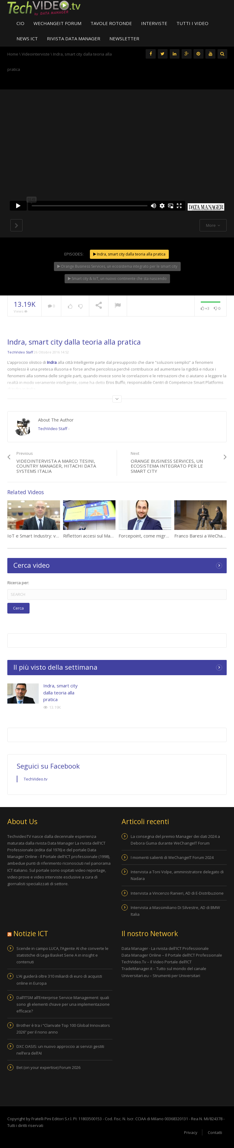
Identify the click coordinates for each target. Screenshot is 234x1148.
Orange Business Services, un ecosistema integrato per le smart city (117, 266)
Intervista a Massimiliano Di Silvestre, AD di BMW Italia (175, 911)
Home (12, 54)
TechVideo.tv (36, 779)
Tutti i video (192, 23)
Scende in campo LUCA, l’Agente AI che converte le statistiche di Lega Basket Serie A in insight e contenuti (62, 955)
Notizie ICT (30, 933)
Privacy (190, 1132)
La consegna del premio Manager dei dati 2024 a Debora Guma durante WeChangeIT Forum (175, 840)
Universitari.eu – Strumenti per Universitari (161, 975)
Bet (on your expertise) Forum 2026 (48, 1067)
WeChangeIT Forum (57, 23)
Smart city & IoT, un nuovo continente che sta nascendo (117, 278)
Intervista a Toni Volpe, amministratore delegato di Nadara (177, 875)
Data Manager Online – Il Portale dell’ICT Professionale (172, 955)
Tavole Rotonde (111, 23)
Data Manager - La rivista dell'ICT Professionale (165, 948)
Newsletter (124, 38)
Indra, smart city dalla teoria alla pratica (129, 254)
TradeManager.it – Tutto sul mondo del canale (164, 968)
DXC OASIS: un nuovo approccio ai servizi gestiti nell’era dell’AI (60, 1050)
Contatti (215, 1132)
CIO (20, 23)
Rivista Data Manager (73, 38)
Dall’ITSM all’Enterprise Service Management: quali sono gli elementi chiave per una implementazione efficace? (63, 1004)
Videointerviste (36, 54)
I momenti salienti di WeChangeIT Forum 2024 (172, 857)
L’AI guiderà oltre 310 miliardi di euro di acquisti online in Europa (59, 979)
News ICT (27, 38)
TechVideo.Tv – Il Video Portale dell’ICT (157, 962)
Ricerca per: (18, 582)
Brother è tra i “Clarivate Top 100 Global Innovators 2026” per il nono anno (63, 1029)
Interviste (154, 23)
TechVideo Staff (20, 352)
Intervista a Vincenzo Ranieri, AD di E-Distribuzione (177, 893)
